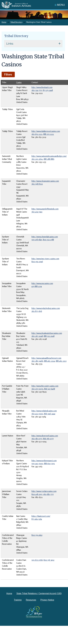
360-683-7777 (48, 494)
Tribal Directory (16, 22)
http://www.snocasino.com (42, 283)
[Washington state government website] (34, 612)
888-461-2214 (49, 361)
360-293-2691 (37, 159)
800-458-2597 (37, 494)
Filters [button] (8, 74)
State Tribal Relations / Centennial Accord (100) (39, 593)
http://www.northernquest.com (44, 460)
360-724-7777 (37, 90)
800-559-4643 (37, 535)
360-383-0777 (37, 438)
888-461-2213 (61, 361)
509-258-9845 (37, 239)
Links (9, 43)
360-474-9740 (37, 212)
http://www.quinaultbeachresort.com (46, 358)
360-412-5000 (37, 414)
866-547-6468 (49, 389)
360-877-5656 (37, 311)
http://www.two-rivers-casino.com (45, 258)
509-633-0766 (37, 560)
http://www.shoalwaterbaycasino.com (47, 333)
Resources (31, 600)
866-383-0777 (48, 438)
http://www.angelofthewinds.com (45, 209)
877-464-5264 (37, 519)
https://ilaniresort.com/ (41, 516)
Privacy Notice (47, 600)
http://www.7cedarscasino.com (44, 491)
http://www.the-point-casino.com (45, 386)
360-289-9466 (37, 361)
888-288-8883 (49, 159)
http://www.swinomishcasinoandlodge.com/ (49, 156)
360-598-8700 (37, 184)
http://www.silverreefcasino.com (45, 436)
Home (4, 22)
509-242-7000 (37, 463)
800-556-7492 (49, 560)
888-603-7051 (49, 463)
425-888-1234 (37, 286)
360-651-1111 (37, 134)
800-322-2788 (48, 239)
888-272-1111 (48, 134)
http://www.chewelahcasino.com (45, 237)
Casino (19, 82)
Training (18, 600)
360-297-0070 (37, 389)
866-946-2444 (49, 414)
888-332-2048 (49, 336)
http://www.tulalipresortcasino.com (46, 131)
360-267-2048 (37, 336)
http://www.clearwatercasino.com (45, 181)
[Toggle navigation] (60, 5)
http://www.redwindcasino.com (44, 411)
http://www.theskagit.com (42, 87)
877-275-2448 (48, 90)
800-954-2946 (37, 261)
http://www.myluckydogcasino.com (46, 308)
